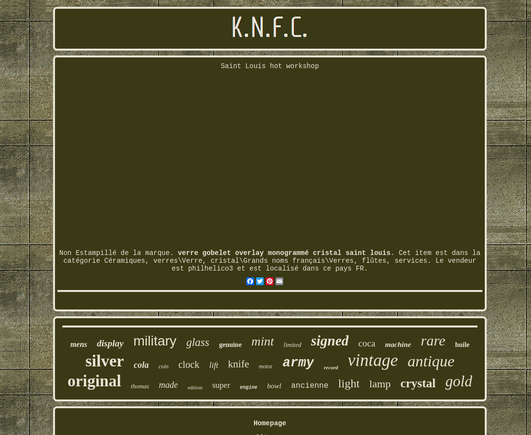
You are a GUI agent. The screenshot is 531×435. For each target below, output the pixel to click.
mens (78, 344)
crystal (418, 383)
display (110, 343)
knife (238, 364)
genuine (230, 344)
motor (266, 366)
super (221, 385)
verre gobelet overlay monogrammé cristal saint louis (284, 253)
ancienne (310, 385)
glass (197, 342)
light (349, 383)
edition (194, 387)
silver (104, 361)
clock (188, 364)
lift (214, 365)
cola (141, 365)
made (168, 385)
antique (431, 361)
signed (329, 340)
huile (462, 344)
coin (164, 366)
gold (458, 381)
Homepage (270, 423)
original (94, 381)
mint (263, 341)
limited (292, 344)
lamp (380, 384)
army (298, 363)
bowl (274, 386)
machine (398, 344)
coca (366, 343)
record (331, 367)
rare (433, 340)
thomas (140, 386)
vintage (373, 360)
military (155, 340)
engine (248, 387)
